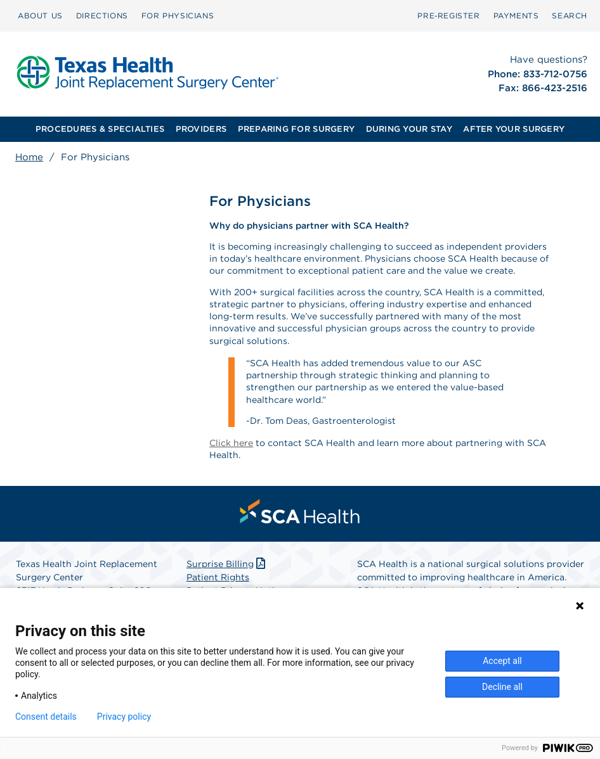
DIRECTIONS (102, 15)
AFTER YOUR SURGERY (513, 129)
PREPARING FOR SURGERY (296, 129)
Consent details (46, 716)
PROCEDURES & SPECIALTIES (100, 129)
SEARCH (569, 15)
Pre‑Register (448, 15)
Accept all (502, 661)
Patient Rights (217, 577)
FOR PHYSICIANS (177, 15)
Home (29, 157)
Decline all (502, 687)
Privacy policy (124, 716)
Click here (231, 443)
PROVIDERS (201, 129)
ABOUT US (40, 15)
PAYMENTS (516, 15)
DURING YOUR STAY (409, 129)
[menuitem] (40, 16)
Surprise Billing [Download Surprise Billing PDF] (227, 564)
